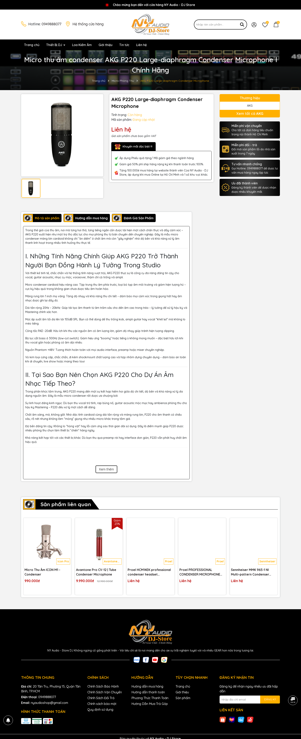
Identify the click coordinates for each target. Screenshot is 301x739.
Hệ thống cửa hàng (88, 24)
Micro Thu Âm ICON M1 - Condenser (42, 572)
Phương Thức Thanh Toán (149, 698)
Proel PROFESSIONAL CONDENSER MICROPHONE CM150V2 (199, 572)
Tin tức (124, 45)
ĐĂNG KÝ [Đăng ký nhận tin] (270, 699)
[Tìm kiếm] (242, 25)
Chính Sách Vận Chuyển (104, 692)
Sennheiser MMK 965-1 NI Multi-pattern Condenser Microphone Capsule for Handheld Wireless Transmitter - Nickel (250, 572)
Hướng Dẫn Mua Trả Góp (149, 704)
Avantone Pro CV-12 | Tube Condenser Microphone (96, 572)
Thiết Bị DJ (54, 45)
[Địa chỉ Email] (250, 700)
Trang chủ (31, 45)
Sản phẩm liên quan (65, 504)
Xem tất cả (249, 113)
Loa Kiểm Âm (82, 45)
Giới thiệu (105, 45)
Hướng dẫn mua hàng (147, 686)
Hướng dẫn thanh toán (148, 692)
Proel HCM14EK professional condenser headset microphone (149, 572)
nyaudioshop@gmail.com (49, 703)
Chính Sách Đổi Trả (100, 698)
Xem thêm (106, 469)
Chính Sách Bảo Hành (103, 686)
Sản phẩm (183, 698)
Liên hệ (141, 45)
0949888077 (51, 24)
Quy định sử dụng (100, 709)
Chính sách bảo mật (101, 704)
